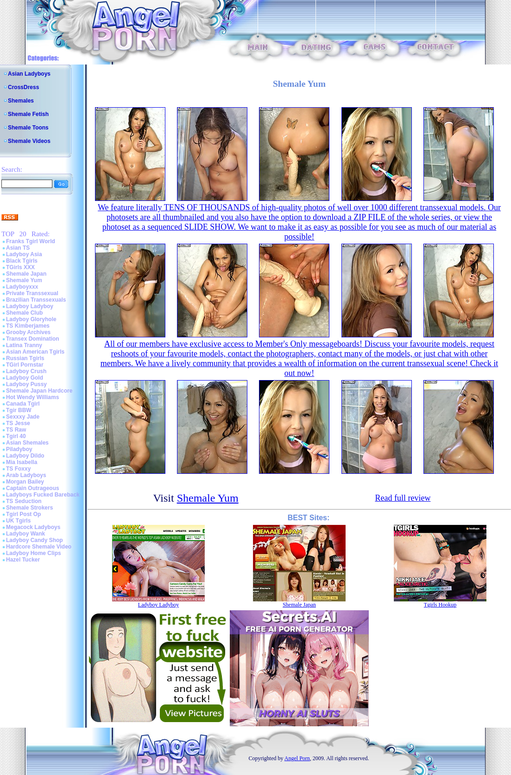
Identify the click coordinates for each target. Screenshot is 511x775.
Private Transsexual (32, 293)
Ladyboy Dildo (25, 455)
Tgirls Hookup (440, 604)
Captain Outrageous (32, 488)
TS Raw (16, 429)
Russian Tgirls (25, 358)
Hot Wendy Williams (32, 397)
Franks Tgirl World (30, 241)
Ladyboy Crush (26, 371)
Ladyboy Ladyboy (29, 306)
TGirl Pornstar (25, 365)
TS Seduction (24, 501)
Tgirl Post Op (23, 514)
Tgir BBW (19, 410)
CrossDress (23, 87)
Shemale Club (24, 313)
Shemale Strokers (29, 507)
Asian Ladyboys (29, 74)
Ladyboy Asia (24, 254)
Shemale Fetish (28, 114)
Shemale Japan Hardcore (39, 391)
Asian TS (18, 248)
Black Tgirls (22, 261)
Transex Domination (32, 339)
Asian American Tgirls (35, 352)
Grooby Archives (28, 332)
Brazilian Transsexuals (36, 300)
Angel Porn (297, 758)
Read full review (402, 498)
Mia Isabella (21, 462)
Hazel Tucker (23, 559)
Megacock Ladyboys (33, 527)
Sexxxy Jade (22, 416)
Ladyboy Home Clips (33, 553)
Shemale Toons (28, 127)
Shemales (21, 100)
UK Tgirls (18, 520)
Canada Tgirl (23, 403)
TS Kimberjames (28, 326)
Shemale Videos (29, 141)
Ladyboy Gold (24, 378)
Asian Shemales (27, 442)
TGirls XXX (20, 267)
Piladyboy (19, 449)
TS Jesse (18, 423)
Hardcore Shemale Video (38, 546)
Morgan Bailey (25, 481)
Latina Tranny (24, 345)
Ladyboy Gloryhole (31, 319)
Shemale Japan (26, 274)
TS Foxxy (18, 468)
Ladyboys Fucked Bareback (43, 494)
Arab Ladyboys (26, 475)
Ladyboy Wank (25, 533)
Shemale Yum (24, 280)
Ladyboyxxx (22, 287)
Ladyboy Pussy (26, 384)
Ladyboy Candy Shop (34, 540)
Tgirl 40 (16, 436)
